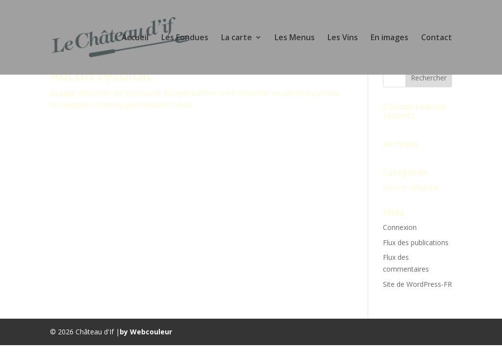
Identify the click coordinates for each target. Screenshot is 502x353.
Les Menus (295, 38)
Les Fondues (184, 38)
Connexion (400, 227)
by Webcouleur (146, 331)
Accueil (135, 38)
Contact (436, 38)
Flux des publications (416, 242)
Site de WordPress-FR (417, 284)
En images (389, 38)
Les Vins (342, 38)
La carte (236, 38)
